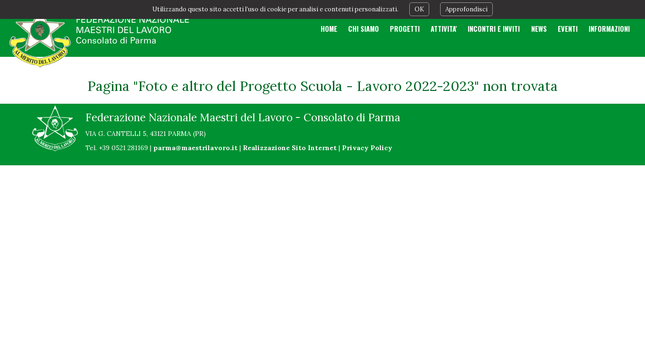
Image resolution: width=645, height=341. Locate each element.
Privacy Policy (367, 148)
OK (419, 9)
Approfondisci (466, 9)
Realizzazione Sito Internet (290, 148)
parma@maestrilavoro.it (195, 148)
